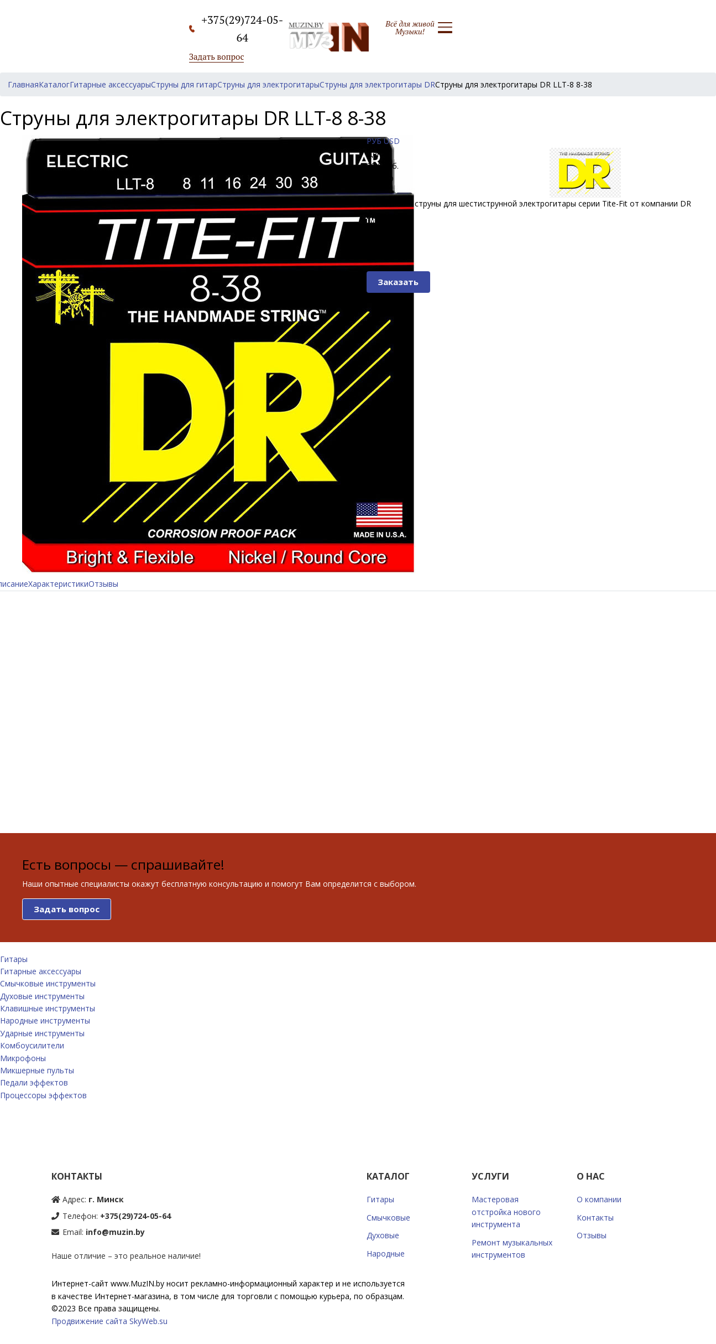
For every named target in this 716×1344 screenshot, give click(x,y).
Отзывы (103, 583)
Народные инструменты (45, 1020)
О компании (599, 1199)
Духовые (383, 1235)
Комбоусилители (32, 1045)
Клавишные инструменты (47, 1008)
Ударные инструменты (42, 1033)
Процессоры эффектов (43, 1095)
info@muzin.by (115, 1232)
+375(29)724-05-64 (135, 1216)
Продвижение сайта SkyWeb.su (109, 1321)
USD (392, 141)
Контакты (595, 1217)
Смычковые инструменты (48, 983)
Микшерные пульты (37, 1070)
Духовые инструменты (42, 996)
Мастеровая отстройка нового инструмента (506, 1211)
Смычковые (388, 1217)
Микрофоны (23, 1058)
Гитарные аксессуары (40, 971)
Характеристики (58, 583)
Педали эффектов (34, 1082)
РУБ (374, 141)
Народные (386, 1253)
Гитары (14, 959)
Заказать (398, 281)
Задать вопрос (216, 56)
